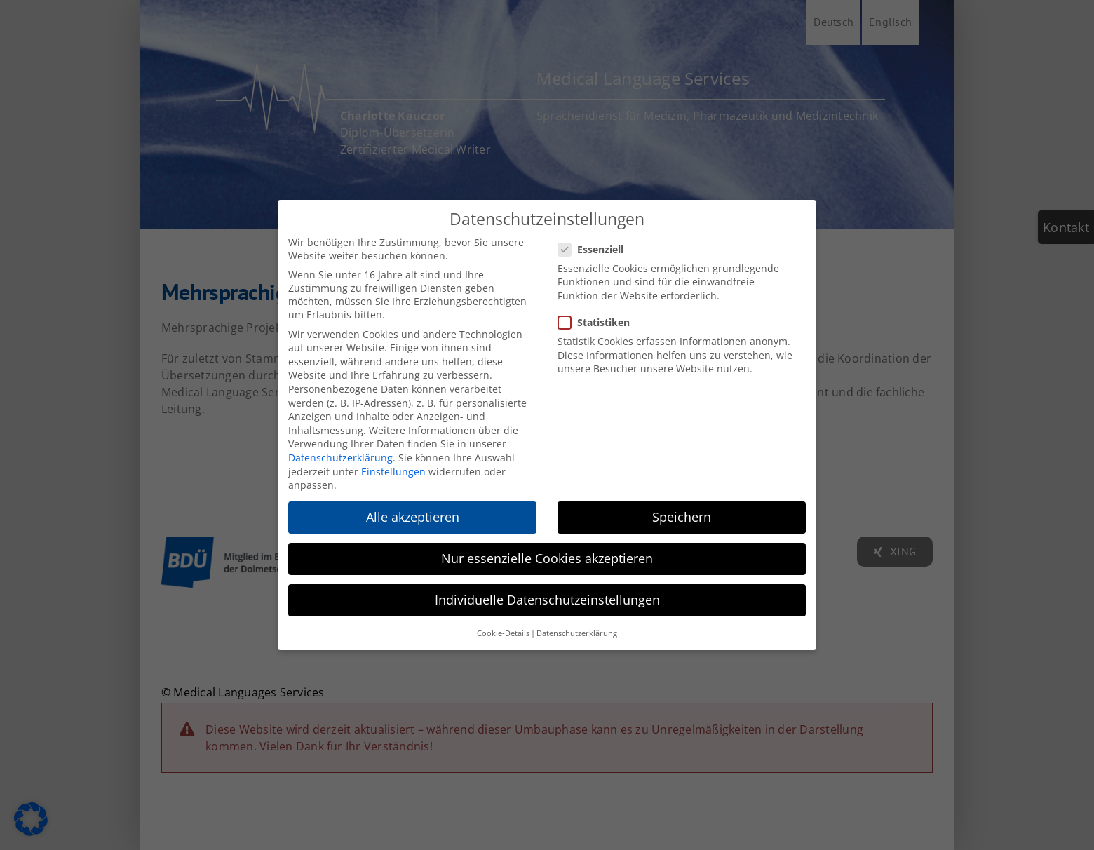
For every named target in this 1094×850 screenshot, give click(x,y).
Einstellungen (393, 471)
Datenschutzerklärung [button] (576, 633)
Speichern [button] (681, 516)
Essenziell (596, 249)
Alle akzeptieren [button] (412, 516)
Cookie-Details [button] (503, 633)
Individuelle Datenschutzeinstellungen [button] (547, 599)
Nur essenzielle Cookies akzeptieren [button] (547, 558)
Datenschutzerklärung (340, 457)
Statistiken (600, 322)
